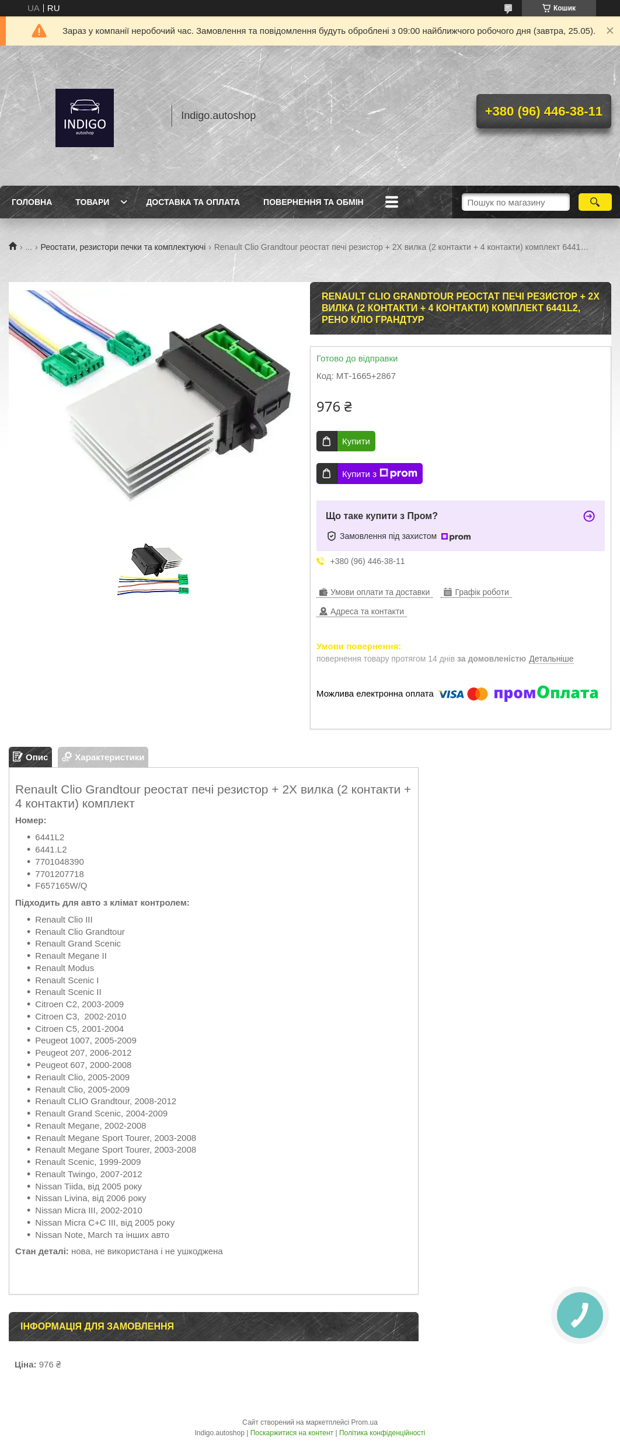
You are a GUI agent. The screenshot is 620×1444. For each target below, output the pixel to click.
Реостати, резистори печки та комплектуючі (123, 247)
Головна (32, 202)
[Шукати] (595, 202)
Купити (356, 441)
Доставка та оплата (193, 202)
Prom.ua (364, 1422)
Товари (92, 202)
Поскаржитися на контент (291, 1433)
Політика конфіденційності (382, 1433)
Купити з (379, 473)
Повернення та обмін (313, 202)
